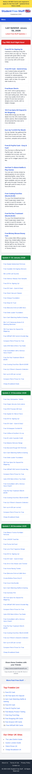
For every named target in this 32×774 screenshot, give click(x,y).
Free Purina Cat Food (10, 544)
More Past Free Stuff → (16, 680)
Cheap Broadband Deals (11, 384)
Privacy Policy (25, 763)
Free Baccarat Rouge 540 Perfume (14, 448)
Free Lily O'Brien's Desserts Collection (15, 369)
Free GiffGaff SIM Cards (14, 725)
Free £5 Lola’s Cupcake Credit (13, 438)
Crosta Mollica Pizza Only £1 (12, 578)
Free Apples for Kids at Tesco (13, 414)
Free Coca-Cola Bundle (11, 583)
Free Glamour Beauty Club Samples (15, 278)
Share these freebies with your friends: (16, 663)
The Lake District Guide (14, 739)
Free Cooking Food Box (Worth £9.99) (15, 364)
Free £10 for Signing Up (13, 49)
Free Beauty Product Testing (15, 712)
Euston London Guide (13, 743)
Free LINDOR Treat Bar (11, 539)
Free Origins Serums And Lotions (14, 404)
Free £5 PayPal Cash (12, 708)
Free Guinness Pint (9, 593)
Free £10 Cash (10, 692)
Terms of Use (14, 763)
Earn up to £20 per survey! (12, 374)
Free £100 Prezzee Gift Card (12, 409)
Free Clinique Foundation (11, 298)
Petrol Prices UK (11, 746)
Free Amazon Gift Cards (13, 722)
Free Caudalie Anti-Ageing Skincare (14, 269)
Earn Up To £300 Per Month (15, 130)
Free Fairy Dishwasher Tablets (13, 399)
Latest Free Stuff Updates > (16, 34)
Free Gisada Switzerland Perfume (14, 264)
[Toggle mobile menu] (30, 20)
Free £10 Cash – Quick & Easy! (13, 288)
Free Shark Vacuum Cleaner (12, 293)
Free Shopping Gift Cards (14, 718)
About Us (5, 763)
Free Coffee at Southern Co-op (13, 433)
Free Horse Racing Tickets (12, 568)
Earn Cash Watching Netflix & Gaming (15, 317)
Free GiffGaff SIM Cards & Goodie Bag (15, 336)
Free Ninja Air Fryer (9, 303)
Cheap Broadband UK (13, 749)
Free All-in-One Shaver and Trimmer (15, 563)
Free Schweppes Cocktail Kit (12, 428)
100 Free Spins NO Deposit (14, 696)
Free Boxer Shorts (11, 88)
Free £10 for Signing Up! (11, 283)
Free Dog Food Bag (12, 715)
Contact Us (16, 765)
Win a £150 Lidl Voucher (11, 274)
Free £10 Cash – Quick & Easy (16, 69)
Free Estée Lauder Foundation (13, 312)
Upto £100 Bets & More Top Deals (14, 346)
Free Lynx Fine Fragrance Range (14, 549)
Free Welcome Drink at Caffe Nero (14, 308)
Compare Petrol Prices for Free (13, 341)
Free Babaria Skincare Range (12, 443)
